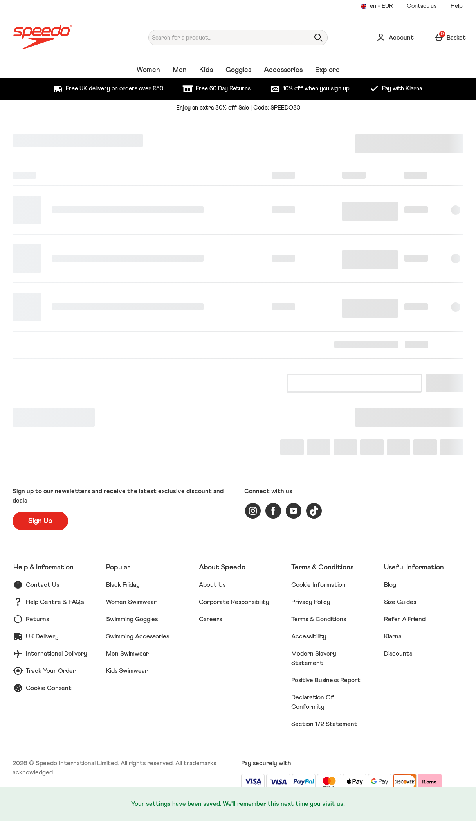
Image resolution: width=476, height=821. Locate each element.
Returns (37, 619)
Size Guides (400, 602)
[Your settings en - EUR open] (376, 6)
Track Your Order (51, 671)
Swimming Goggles (132, 619)
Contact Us (42, 585)
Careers (210, 619)
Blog (390, 585)
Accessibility (308, 636)
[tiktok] (314, 510)
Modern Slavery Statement (313, 658)
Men (180, 70)
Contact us (421, 6)
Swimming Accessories (137, 636)
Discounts (398, 653)
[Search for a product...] (222, 37)
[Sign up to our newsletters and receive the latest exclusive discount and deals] (40, 521)
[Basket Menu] (450, 37)
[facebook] (273, 510)
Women (148, 70)
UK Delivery (42, 636)
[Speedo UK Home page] (69, 37)
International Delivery (56, 653)
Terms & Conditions (318, 619)
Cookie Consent (49, 688)
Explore (327, 70)
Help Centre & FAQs (55, 602)
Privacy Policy (310, 602)
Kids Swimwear (127, 671)
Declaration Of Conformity (312, 702)
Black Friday (123, 585)
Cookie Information (318, 585)
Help (457, 6)
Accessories (283, 70)
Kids (206, 70)
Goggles (238, 70)
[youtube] (293, 510)
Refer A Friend (405, 619)
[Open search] (318, 37)
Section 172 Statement (324, 724)
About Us (212, 585)
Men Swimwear (127, 653)
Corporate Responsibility (234, 602)
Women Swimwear (131, 602)
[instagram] (252, 510)
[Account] (395, 37)
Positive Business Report (326, 680)
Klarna (393, 636)
